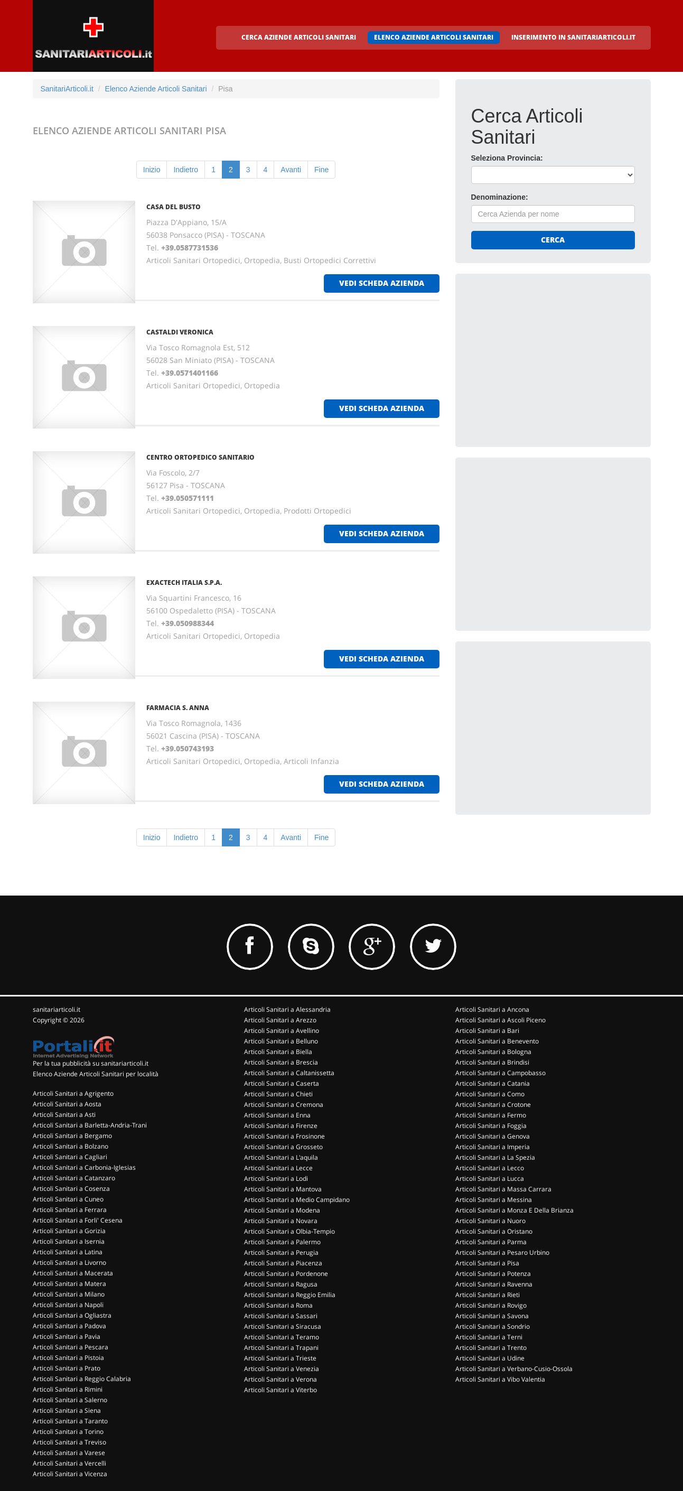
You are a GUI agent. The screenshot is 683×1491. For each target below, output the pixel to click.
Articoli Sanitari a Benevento (497, 1041)
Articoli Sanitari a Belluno (281, 1041)
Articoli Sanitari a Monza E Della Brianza (514, 1210)
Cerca (553, 240)
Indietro (185, 169)
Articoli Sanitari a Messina (493, 1199)
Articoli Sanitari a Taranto (70, 1421)
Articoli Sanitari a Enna (277, 1115)
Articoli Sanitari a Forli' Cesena (78, 1220)
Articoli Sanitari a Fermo (490, 1115)
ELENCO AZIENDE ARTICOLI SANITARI (433, 37)
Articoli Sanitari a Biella (278, 1051)
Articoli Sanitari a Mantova (283, 1189)
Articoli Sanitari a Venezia (281, 1368)
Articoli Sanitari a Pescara (70, 1347)
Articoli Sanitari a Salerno (70, 1399)
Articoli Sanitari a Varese (69, 1452)
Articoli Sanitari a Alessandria (287, 1009)
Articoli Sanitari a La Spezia (495, 1157)
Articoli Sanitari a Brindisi (492, 1062)
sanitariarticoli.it (56, 1009)
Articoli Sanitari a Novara (280, 1220)
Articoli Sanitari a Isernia (69, 1241)
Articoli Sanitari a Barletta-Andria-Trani (90, 1125)
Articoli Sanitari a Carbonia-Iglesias (84, 1167)
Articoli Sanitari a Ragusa (280, 1284)
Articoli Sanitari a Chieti (278, 1093)
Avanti (290, 169)
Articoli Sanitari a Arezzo (280, 1019)
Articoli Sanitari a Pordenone (286, 1273)
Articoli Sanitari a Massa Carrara (503, 1189)
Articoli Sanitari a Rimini (67, 1389)
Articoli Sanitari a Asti (64, 1114)
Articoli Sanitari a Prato (66, 1368)
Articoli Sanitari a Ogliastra (72, 1315)
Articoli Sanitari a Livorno (69, 1262)
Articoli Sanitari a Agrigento (73, 1093)
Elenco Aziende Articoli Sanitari (156, 89)
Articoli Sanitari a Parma (491, 1241)
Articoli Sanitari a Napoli (68, 1304)
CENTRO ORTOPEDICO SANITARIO (200, 457)
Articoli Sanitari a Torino (68, 1431)
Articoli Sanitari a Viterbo (280, 1389)
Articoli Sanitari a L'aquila (281, 1157)
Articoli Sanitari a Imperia (492, 1146)
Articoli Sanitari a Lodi (276, 1178)
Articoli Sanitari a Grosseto (283, 1146)
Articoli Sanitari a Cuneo (68, 1199)
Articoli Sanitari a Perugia (281, 1252)
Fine (321, 169)
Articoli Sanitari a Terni (488, 1336)
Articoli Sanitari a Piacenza (283, 1263)
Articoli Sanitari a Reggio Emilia (289, 1294)
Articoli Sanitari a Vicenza (70, 1473)
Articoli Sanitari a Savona (492, 1315)
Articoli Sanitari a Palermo (282, 1241)
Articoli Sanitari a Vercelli (69, 1463)
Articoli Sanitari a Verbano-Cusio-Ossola (514, 1368)
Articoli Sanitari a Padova (69, 1325)
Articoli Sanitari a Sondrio (492, 1326)
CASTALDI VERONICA (179, 332)
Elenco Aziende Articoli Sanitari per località (95, 1073)
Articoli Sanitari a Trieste (280, 1358)
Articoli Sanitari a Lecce (278, 1167)
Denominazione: (499, 197)
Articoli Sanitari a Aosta (67, 1103)
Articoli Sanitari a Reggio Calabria (82, 1378)
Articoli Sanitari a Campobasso (500, 1072)
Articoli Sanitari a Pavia (66, 1336)
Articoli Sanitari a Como (490, 1093)
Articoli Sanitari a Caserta (281, 1083)
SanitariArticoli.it (67, 89)
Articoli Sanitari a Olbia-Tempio (289, 1231)
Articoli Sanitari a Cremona (283, 1104)
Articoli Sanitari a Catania (492, 1083)
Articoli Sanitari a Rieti (487, 1294)
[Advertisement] (550, 356)
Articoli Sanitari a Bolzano (70, 1146)
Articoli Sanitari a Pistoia (68, 1357)
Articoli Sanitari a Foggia (491, 1125)
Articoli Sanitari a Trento (491, 1347)
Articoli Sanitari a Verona (280, 1379)
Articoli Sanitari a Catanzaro (74, 1177)
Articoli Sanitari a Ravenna (493, 1284)
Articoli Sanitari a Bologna (493, 1051)
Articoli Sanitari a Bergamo (72, 1135)
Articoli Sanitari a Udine (490, 1358)
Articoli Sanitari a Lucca (489, 1178)
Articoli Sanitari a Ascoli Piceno (500, 1019)
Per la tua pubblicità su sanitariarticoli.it (90, 1063)
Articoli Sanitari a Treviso (69, 1442)
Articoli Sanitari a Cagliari (70, 1156)
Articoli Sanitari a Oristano (493, 1231)
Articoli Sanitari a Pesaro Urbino (502, 1252)
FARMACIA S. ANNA (177, 707)
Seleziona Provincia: (507, 158)
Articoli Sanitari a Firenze (280, 1125)
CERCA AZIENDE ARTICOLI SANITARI (298, 37)
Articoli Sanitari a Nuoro (490, 1220)
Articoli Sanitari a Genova (492, 1136)
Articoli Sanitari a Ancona (492, 1009)
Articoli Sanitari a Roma (278, 1305)
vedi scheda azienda (381, 283)
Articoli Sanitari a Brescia (281, 1062)
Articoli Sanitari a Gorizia (69, 1230)
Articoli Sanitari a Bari (487, 1030)
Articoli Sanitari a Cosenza (71, 1188)
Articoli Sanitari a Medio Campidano (297, 1199)
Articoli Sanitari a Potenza (493, 1273)
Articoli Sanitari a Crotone (493, 1104)
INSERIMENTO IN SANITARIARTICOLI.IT (573, 37)
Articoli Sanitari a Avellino (281, 1030)
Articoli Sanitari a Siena (67, 1410)
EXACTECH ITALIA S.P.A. (184, 582)
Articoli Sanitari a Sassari (280, 1315)
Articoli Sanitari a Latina (67, 1251)
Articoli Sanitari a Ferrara (70, 1209)
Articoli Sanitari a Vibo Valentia (500, 1379)
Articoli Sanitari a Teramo (281, 1336)
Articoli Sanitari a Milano (69, 1294)
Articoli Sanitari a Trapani (281, 1347)
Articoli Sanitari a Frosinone (284, 1136)
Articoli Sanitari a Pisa (487, 1263)
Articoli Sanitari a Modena (282, 1210)
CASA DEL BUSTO (173, 206)
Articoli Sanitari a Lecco (489, 1167)
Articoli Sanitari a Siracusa (282, 1326)
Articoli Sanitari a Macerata (73, 1273)
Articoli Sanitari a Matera (69, 1283)
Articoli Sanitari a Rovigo (491, 1305)
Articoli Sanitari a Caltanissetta (289, 1072)
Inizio (152, 169)
